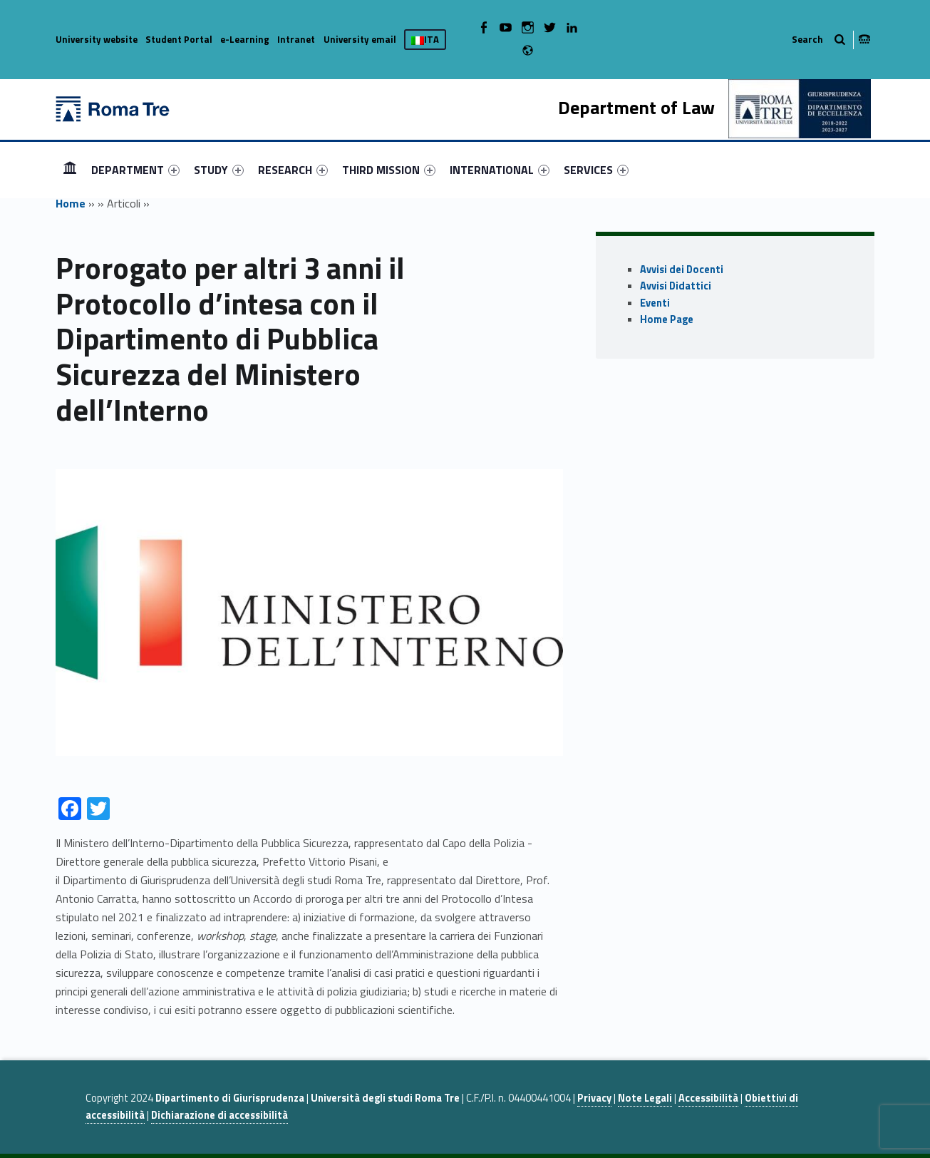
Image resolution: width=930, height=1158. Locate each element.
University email (360, 39)
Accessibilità (708, 1098)
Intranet (296, 39)
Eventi (655, 303)
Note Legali (645, 1098)
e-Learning (244, 39)
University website (97, 39)
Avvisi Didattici (675, 286)
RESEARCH (293, 169)
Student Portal (178, 39)
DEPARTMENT (135, 169)
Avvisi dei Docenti (681, 269)
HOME (70, 169)
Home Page (666, 319)
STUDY (219, 169)
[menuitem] (70, 169)
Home (71, 203)
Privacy (594, 1098)
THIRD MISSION (388, 169)
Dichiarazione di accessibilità (219, 1115)
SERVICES (596, 169)
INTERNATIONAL (499, 169)
